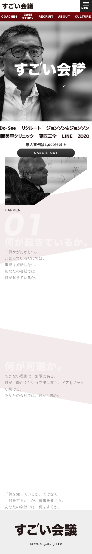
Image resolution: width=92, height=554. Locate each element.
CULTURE (83, 16)
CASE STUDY (28, 16)
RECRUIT (45, 16)
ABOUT (64, 16)
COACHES (9, 16)
